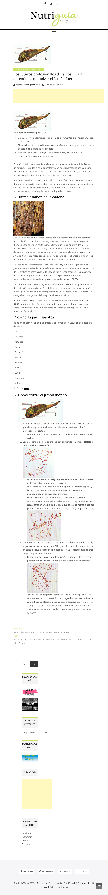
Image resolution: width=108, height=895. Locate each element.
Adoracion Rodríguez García (26, 84)
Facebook (26, 833)
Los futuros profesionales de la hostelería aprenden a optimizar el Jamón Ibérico (47, 76)
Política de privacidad (59, 887)
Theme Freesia (55, 883)
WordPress (69, 883)
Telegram (26, 844)
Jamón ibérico (37, 70)
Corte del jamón (21, 70)
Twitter (25, 840)
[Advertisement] (58, 96)
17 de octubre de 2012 (53, 84)
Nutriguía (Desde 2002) (24, 883)
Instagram (27, 836)
